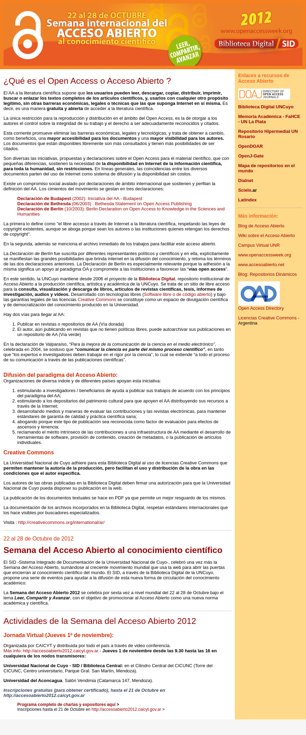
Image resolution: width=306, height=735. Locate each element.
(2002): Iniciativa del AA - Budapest (79, 198)
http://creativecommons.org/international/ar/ (61, 522)
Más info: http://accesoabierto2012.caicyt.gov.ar (50, 650)
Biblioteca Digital (157, 278)
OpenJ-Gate (251, 155)
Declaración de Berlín (41, 208)
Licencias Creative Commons (267, 317)
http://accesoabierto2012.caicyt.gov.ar (126, 709)
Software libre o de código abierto (177, 294)
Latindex (247, 199)
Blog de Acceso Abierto (261, 225)
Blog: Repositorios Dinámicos (267, 274)
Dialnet (245, 180)
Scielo (244, 190)
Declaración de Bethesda (44, 203)
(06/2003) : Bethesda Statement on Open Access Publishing (132, 203)
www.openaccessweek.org (264, 254)
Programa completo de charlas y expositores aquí (66, 704)
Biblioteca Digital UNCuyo (266, 106)
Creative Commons (97, 299)
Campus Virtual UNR (259, 245)
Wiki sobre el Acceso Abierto (266, 235)
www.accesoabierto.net (261, 264)
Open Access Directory (261, 306)
